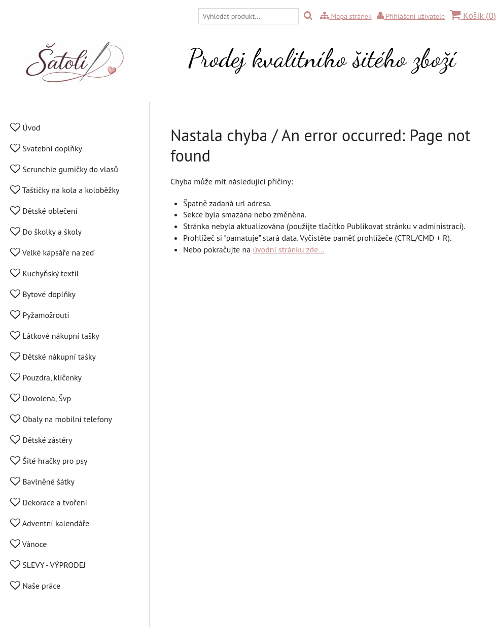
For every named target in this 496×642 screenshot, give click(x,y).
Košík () (473, 15)
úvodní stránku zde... (288, 249)
